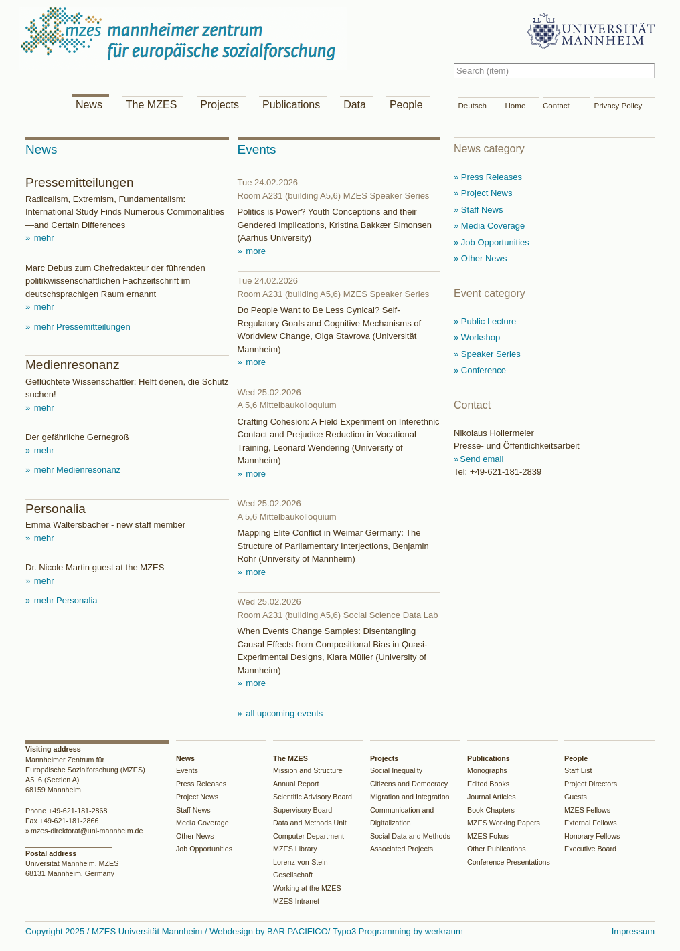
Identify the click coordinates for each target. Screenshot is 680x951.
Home (515, 106)
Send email (481, 459)
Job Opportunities (204, 849)
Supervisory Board (302, 810)
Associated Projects (401, 849)
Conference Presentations (508, 862)
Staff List (578, 770)
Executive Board (590, 849)
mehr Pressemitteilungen (80, 327)
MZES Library (295, 849)
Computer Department (308, 836)
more (255, 251)
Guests (575, 797)
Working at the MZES (307, 888)
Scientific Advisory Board (312, 797)
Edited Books (488, 784)
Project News (197, 797)
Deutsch (472, 106)
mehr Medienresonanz (75, 470)
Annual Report (296, 784)
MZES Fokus (488, 836)
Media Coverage (202, 823)
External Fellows (590, 823)
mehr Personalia (64, 600)
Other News (195, 836)
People (406, 104)
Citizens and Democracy (409, 784)
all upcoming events (283, 713)
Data (354, 104)
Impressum (633, 931)
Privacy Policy (618, 106)
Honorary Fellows (592, 836)
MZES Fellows (587, 810)
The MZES (151, 104)
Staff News (193, 810)
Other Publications (496, 849)
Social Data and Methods (410, 836)
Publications (291, 104)
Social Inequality (396, 770)
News (89, 104)
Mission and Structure (308, 770)
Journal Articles (491, 797)
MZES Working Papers (503, 823)
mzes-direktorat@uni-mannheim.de (87, 831)
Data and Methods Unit (310, 823)
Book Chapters (491, 810)
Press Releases (201, 784)
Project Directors (590, 784)
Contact (556, 106)
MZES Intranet (296, 901)
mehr (42, 238)
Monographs (487, 770)
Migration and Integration (410, 797)
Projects (219, 104)
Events (187, 770)
